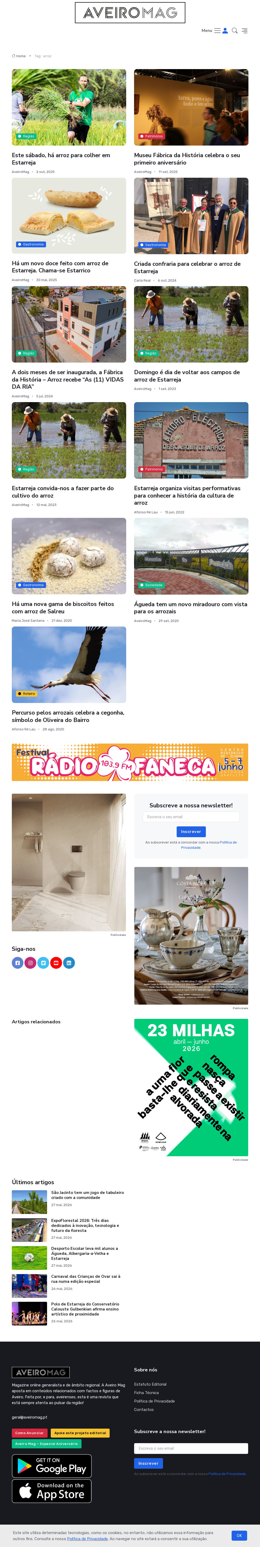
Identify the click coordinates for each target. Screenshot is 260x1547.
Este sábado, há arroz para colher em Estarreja (62, 159)
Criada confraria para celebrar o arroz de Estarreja (188, 267)
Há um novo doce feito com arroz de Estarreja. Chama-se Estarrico (61, 266)
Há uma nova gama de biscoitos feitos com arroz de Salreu (63, 607)
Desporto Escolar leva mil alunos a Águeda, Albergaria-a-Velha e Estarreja (84, 1253)
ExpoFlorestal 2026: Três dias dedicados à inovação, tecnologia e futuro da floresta (85, 1225)
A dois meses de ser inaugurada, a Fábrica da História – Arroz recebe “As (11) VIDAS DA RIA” (68, 379)
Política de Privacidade (87, 1538)
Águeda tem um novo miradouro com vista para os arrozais (191, 607)
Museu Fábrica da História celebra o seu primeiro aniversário (188, 159)
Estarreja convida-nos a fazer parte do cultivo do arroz (64, 492)
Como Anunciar (29, 1433)
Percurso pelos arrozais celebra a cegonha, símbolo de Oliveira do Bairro (63, 716)
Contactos (144, 1409)
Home (19, 56)
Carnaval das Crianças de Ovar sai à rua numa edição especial (85, 1279)
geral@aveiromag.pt (29, 1417)
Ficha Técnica (146, 1392)
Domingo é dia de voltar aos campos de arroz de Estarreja (187, 376)
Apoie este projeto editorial (80, 1433)
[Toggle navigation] (211, 31)
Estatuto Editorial (150, 1384)
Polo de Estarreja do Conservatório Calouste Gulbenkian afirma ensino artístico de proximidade (85, 1309)
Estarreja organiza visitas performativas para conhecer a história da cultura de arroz (188, 495)
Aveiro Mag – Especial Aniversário (46, 1444)
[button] (235, 31)
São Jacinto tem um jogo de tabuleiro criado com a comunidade (87, 1195)
